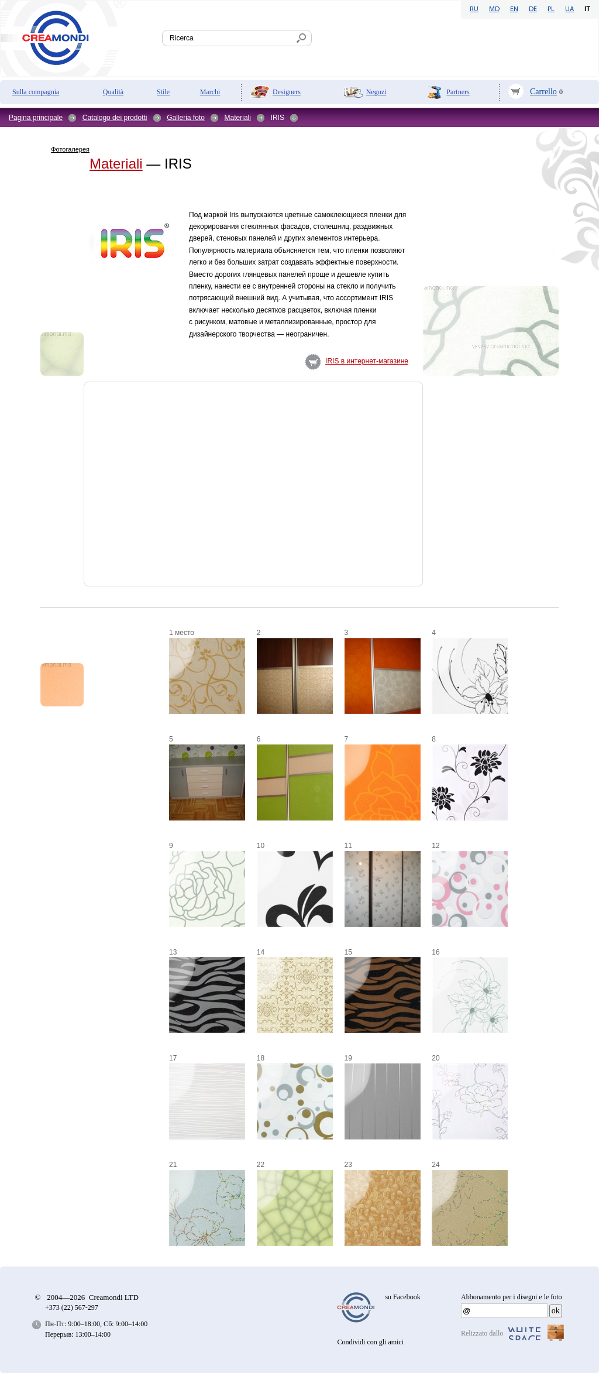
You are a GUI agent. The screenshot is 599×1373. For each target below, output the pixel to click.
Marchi (210, 92)
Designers (287, 92)
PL (551, 9)
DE (533, 9)
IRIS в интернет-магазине (366, 361)
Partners (457, 92)
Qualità (113, 92)
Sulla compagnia (35, 92)
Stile (163, 92)
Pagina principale (36, 118)
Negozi (376, 92)
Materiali (238, 118)
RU (474, 9)
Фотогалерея (70, 149)
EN (514, 9)
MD (494, 9)
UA (569, 9)
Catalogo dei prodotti (114, 118)
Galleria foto (186, 118)
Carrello (543, 91)
